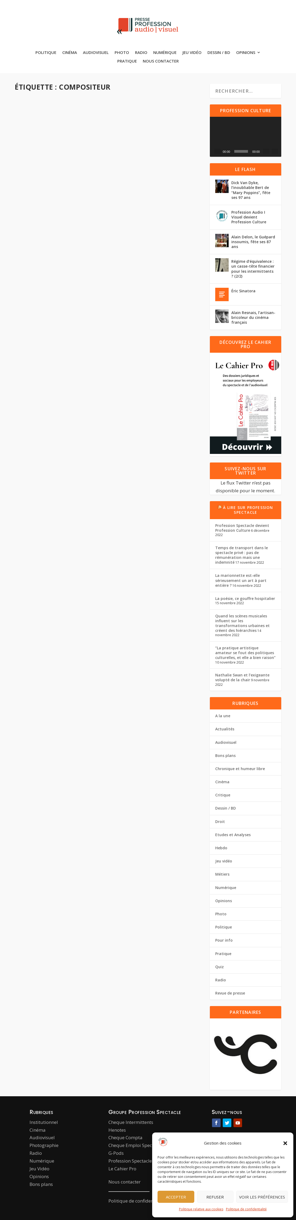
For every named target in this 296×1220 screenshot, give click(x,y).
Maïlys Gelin (134, 171)
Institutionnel (44, 1122)
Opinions (245, 52)
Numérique (165, 52)
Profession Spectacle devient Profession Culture (242, 528)
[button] (285, 1143)
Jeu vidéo (192, 52)
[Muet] (266, 151)
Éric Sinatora (243, 290)
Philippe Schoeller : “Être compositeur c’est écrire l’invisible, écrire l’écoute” (53, 163)
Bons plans (225, 755)
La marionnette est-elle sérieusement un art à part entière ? (240, 580)
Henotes (117, 1130)
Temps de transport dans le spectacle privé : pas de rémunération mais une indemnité (241, 555)
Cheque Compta (125, 1137)
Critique (222, 794)
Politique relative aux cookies (201, 1209)
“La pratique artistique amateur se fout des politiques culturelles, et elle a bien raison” (245, 652)
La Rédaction (36, 480)
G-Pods (116, 1153)
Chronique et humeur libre (240, 768)
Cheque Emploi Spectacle (135, 1145)
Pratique (127, 61)
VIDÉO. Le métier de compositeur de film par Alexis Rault (158, 161)
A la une (80, 177)
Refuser (215, 1197)
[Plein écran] (275, 151)
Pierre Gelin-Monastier (43, 329)
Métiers (150, 177)
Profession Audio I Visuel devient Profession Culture (248, 217)
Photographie (44, 1145)
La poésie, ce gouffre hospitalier (245, 598)
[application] (245, 137)
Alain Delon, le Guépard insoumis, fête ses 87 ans (253, 241)
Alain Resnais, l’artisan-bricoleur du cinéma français (253, 317)
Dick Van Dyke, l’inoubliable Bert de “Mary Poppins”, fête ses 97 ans (250, 190)
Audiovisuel (96, 52)
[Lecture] (217, 151)
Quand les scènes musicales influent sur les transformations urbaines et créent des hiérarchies (242, 623)
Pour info (27, 485)
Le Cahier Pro (122, 1169)
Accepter (176, 1197)
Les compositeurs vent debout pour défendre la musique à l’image (58, 316)
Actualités (27, 183)
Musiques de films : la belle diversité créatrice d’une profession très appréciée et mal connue (159, 305)
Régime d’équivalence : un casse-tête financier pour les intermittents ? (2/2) (253, 269)
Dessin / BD (218, 52)
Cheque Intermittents (130, 1122)
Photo (122, 52)
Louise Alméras (38, 177)
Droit (220, 821)
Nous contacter (161, 61)
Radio (141, 52)
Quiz (219, 966)
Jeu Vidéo (39, 1169)
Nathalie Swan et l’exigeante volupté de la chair (242, 677)
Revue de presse (230, 993)
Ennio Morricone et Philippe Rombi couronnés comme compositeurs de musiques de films (56, 463)
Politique (45, 52)
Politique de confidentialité (246, 1209)
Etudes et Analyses (233, 834)
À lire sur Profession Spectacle (248, 510)
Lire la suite (38, 229)
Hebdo (55, 183)
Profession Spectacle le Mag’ (138, 1161)
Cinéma (69, 52)
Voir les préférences (262, 1197)
